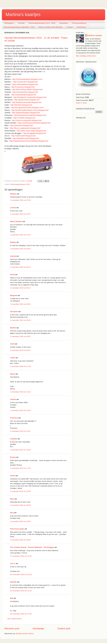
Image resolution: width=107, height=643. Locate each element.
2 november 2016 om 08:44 (20, 320)
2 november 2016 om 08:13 (20, 288)
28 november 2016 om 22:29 (21, 574)
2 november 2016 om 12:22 (20, 392)
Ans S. (12, 563)
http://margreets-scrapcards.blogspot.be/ (30, 97)
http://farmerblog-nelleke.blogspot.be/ (27, 89)
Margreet (13, 295)
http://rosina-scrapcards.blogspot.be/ (27, 120)
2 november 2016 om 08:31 (20, 304)
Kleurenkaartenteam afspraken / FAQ (19, 27)
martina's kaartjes (95, 35)
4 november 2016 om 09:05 (20, 540)
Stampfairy (63, 23)
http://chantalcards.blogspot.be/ (25, 92)
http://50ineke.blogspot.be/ (21, 105)
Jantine (13, 399)
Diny (12, 513)
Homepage (38, 628)
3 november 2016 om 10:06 (20, 521)
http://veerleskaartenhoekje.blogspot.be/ (34, 123)
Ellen (12, 499)
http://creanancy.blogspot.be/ (23, 87)
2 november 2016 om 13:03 (20, 410)
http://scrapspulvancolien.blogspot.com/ (27, 108)
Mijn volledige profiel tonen (86, 56)
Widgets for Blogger (81, 103)
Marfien (13, 328)
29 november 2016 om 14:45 (21, 614)
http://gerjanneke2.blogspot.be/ (27, 100)
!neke (12, 344)
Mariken (13, 194)
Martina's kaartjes (23, 14)
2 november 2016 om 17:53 (20, 468)
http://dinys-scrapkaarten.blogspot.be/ (25, 128)
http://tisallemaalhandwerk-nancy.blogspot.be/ (30, 110)
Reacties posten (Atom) (24, 633)
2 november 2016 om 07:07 (20, 214)
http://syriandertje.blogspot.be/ (23, 95)
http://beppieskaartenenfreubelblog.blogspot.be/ (28, 141)
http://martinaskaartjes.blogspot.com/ (27, 79)
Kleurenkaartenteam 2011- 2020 (41, 23)
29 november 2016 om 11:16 (21, 591)
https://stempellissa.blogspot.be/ (25, 84)
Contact (69, 27)
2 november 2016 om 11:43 (20, 366)
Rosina (13, 457)
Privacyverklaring (79, 23)
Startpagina (9, 23)
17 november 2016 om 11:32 (21, 556)
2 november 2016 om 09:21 (20, 350)
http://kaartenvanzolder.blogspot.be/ (26, 102)
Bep (11, 598)
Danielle (13, 582)
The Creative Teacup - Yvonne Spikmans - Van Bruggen (32, 547)
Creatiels (13, 439)
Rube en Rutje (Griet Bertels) (50, 27)
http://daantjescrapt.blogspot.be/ (26, 138)
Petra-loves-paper (17, 529)
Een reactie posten (15, 619)
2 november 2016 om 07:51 (20, 235)
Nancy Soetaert (16, 221)
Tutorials (21, 23)
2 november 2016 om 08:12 (20, 267)
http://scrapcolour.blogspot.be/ (25, 82)
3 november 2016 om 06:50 (20, 505)
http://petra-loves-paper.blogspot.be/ (31, 131)
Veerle (12, 476)
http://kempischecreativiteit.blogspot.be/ (30, 115)
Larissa (13, 208)
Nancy (12, 374)
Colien (12, 358)
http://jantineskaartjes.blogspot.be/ (26, 113)
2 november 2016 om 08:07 (20, 249)
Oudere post (63, 628)
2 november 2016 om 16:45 (20, 450)
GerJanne (14, 311)
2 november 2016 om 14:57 (20, 431)
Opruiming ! (81, 27)
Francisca (14, 418)
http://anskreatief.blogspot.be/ (23, 136)
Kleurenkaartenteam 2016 (20, 184)
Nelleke (13, 242)
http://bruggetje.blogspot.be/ (34, 133)
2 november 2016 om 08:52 (20, 336)
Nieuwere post (11, 628)
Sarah (12, 274)
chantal (13, 256)
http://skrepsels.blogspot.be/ (21, 125)
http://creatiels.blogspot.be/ (24, 118)
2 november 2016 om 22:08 (20, 491)
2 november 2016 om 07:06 (20, 200)
